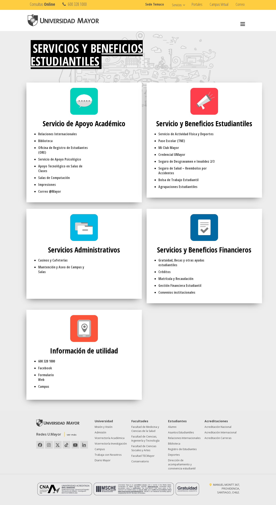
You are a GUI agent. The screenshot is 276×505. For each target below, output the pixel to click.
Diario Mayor (103, 460)
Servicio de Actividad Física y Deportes (186, 134)
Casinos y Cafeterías (53, 260)
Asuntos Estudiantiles (181, 432)
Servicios (177, 5)
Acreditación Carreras (218, 438)
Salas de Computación (54, 177)
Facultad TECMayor (143, 456)
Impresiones (47, 184)
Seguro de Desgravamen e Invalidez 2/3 (186, 161)
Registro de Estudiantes (182, 449)
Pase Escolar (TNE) (171, 140)
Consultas (42, 4)
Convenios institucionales (176, 292)
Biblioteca (45, 140)
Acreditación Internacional (221, 432)
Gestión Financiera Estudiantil (179, 285)
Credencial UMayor (171, 154)
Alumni (172, 427)
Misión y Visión (103, 427)
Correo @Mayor (49, 191)
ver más (71, 434)
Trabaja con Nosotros (108, 455)
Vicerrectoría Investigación (111, 443)
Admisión (100, 432)
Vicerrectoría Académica (109, 438)
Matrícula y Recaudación (175, 278)
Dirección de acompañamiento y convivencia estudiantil (182, 464)
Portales (197, 4)
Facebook (45, 368)
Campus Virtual (219, 4)
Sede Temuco (154, 4)
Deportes (174, 455)
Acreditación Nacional (218, 427)
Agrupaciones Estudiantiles (177, 186)
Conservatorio (140, 461)
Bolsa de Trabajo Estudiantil (178, 179)
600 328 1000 (74, 4)
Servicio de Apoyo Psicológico (59, 159)
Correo (240, 4)
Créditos (164, 271)
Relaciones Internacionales (57, 134)
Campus (43, 386)
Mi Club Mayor (168, 147)
